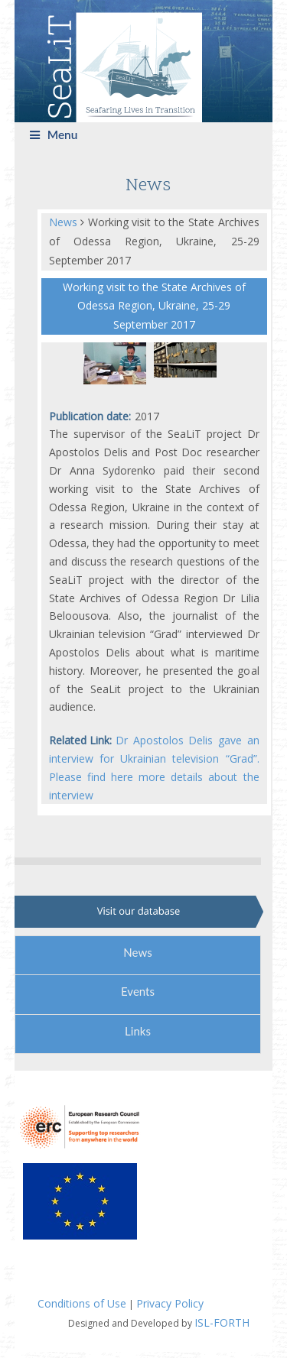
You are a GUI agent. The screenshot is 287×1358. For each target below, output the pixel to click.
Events (138, 991)
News (65, 222)
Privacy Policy (170, 1303)
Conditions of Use (82, 1303)
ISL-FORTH (221, 1322)
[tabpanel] (118, 363)
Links (138, 1031)
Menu (54, 134)
